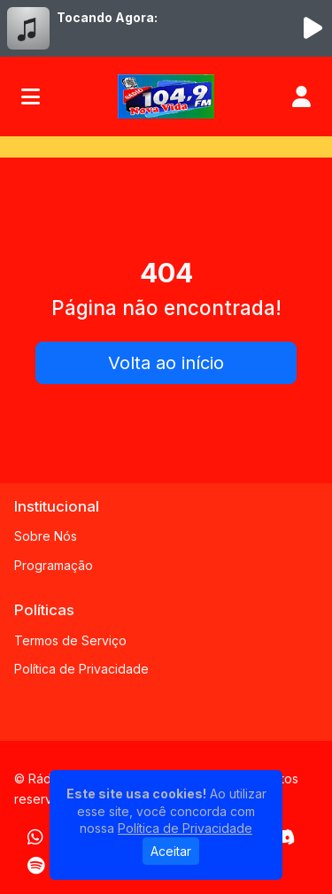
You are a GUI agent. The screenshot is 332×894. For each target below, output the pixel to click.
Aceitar (171, 851)
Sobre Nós (45, 535)
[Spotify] (35, 865)
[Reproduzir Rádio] (312, 28)
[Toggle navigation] (30, 96)
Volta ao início (166, 363)
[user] (301, 96)
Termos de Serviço (70, 640)
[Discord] (284, 837)
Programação (53, 565)
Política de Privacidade (81, 668)
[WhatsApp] (35, 837)
